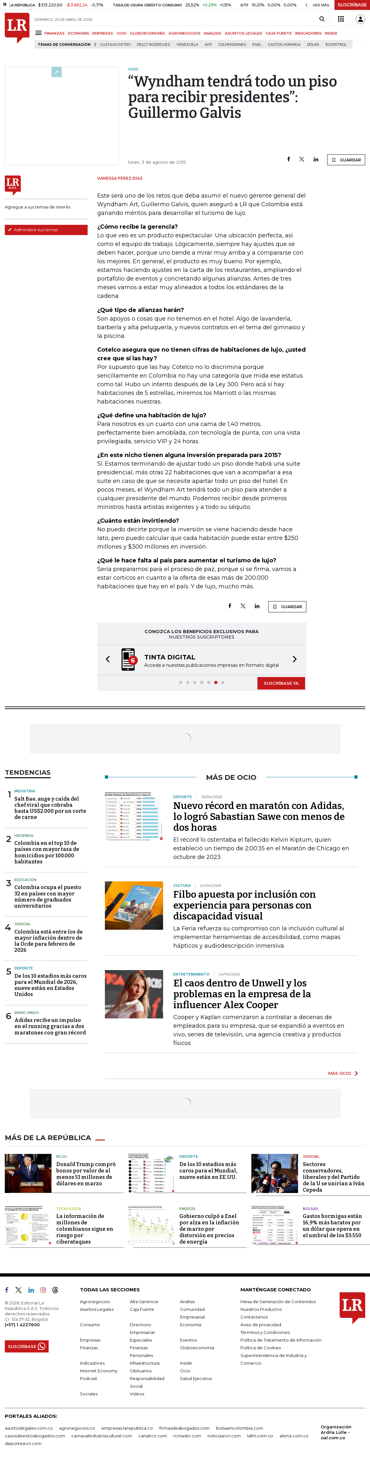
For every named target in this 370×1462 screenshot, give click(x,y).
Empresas (90, 1339)
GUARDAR (346, 159)
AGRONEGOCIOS (185, 33)
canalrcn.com (152, 1435)
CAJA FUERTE (278, 33)
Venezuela (187, 45)
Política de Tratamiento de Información (280, 1339)
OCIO (122, 33)
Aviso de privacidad (260, 1324)
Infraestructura (145, 1362)
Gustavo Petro (115, 45)
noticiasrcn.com (224, 1435)
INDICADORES (308, 33)
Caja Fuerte (142, 1308)
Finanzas (89, 1347)
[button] (105, 660)
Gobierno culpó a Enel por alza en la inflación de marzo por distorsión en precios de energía (209, 1228)
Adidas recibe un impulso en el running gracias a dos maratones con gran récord (50, 1026)
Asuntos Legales (97, 1308)
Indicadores (92, 1362)
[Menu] (39, 33)
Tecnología (68, 1208)
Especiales (141, 1339)
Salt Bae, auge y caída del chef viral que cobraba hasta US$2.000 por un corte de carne (50, 808)
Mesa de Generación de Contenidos (278, 1300)
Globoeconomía (197, 1347)
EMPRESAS (102, 33)
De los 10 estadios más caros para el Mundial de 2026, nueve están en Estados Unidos (50, 985)
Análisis (187, 1300)
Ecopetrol (336, 45)
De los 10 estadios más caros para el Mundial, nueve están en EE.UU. (208, 1170)
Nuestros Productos (261, 1308)
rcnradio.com (187, 1435)
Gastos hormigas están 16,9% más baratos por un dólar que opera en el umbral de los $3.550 (332, 1225)
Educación (25, 880)
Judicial (22, 924)
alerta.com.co (294, 1435)
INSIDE (331, 33)
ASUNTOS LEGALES (243, 33)
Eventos (188, 1339)
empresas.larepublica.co (127, 1427)
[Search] (322, 19)
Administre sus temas (33, 229)
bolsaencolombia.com (239, 1427)
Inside (186, 1362)
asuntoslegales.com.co (29, 1427)
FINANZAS (54, 33)
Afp (208, 45)
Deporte (23, 968)
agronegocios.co (77, 1427)
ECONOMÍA (78, 33)
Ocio (185, 1370)
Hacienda (23, 835)
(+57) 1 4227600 (22, 1324)
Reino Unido (26, 1012)
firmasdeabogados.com (184, 1427)
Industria (24, 791)
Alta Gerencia (144, 1300)
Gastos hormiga (284, 45)
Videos (137, 1393)
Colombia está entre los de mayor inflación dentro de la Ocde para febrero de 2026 (48, 941)
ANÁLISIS (212, 33)
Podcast (88, 1377)
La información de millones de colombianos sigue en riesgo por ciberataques (84, 1228)
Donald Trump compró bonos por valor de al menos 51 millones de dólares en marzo (86, 1173)
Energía (187, 1208)
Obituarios (141, 1370)
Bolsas (310, 1208)
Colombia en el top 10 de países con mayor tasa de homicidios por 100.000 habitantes (46, 852)
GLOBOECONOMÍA (147, 33)
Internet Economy (98, 1370)
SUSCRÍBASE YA (281, 683)
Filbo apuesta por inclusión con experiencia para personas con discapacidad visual (244, 905)
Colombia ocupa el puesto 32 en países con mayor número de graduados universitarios (47, 896)
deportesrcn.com (23, 1442)
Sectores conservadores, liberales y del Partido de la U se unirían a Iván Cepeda (334, 1176)
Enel (257, 45)
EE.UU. (62, 1156)
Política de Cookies (260, 1347)
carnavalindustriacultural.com (101, 1435)
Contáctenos (254, 1316)
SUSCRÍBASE (352, 5)
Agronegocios (95, 1300)
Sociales (89, 1393)
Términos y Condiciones (265, 1331)
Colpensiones (232, 45)
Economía (190, 1324)
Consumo (90, 1324)
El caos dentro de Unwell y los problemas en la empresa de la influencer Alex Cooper (242, 994)
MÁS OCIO (339, 1073)
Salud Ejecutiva (196, 1377)
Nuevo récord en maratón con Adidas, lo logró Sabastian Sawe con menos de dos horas (259, 816)
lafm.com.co (260, 1435)
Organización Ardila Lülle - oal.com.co (336, 1432)
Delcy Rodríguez (153, 45)
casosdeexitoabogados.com (35, 1435)
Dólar (313, 45)
